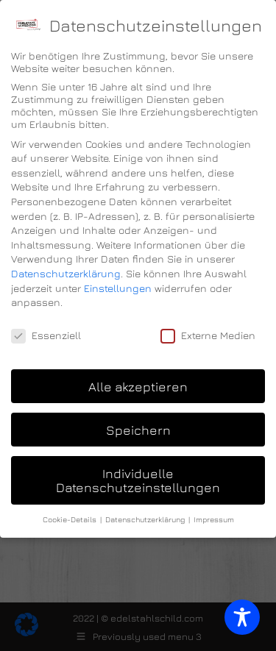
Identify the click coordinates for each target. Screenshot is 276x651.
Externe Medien (207, 335)
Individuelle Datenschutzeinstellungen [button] (138, 481)
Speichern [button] (138, 430)
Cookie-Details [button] (71, 519)
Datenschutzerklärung (66, 273)
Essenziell (46, 335)
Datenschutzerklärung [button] (146, 519)
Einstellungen (118, 288)
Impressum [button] (214, 519)
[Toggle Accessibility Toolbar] (242, 617)
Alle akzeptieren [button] (138, 386)
